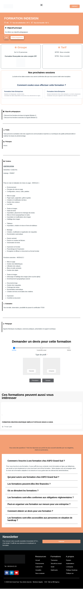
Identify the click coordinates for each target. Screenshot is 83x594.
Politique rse (69, 573)
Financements (39, 563)
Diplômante (54, 570)
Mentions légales (38, 582)
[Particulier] (31, 364)
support (46, 329)
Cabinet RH (38, 567)
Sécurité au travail (56, 563)
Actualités (38, 570)
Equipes (68, 560)
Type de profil (40, 355)
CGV (45, 582)
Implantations (70, 563)
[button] (41, 5)
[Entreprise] (51, 364)
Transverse (54, 560)
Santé (52, 567)
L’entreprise (69, 567)
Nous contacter (39, 573)
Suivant (48, 380)
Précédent (35, 380)
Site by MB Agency (53, 582)
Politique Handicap (71, 570)
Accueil (37, 560)
